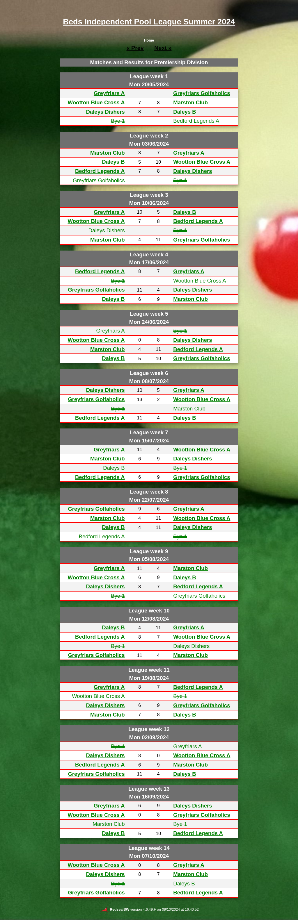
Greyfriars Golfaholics (201, 93)
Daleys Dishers (105, 112)
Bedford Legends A (100, 171)
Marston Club (190, 102)
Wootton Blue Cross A (96, 102)
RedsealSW (115, 910)
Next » (162, 48)
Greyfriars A (109, 93)
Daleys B (184, 112)
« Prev (134, 48)
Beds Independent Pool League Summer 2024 (149, 21)
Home (149, 40)
